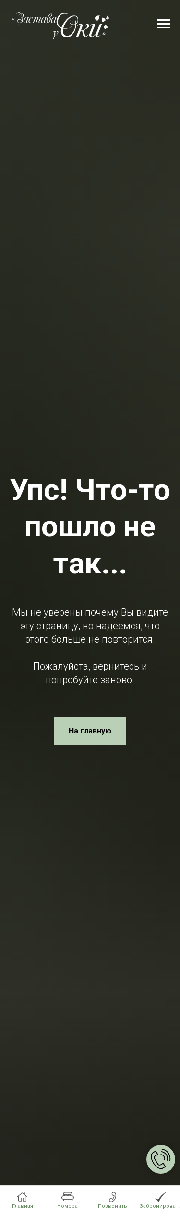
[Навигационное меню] (163, 24)
